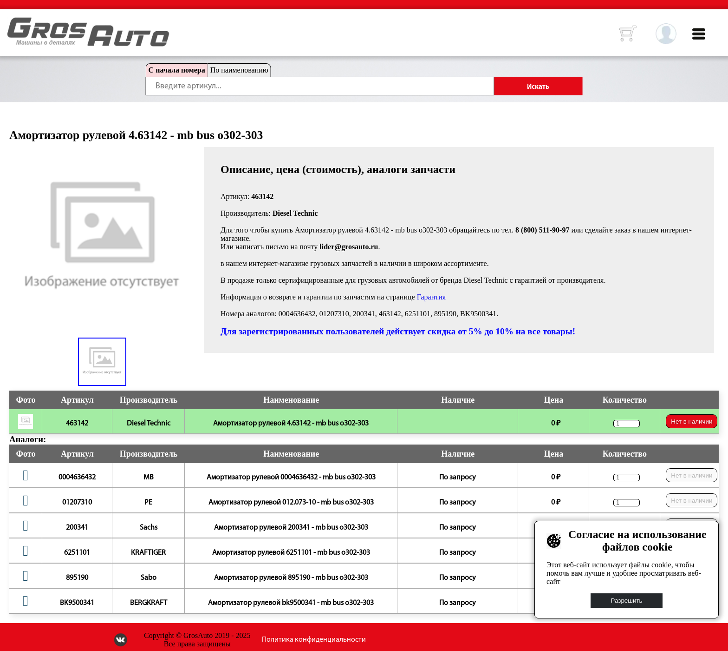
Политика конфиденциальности (314, 640)
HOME (14, 23)
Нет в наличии (691, 421)
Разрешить (627, 600)
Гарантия (431, 297)
